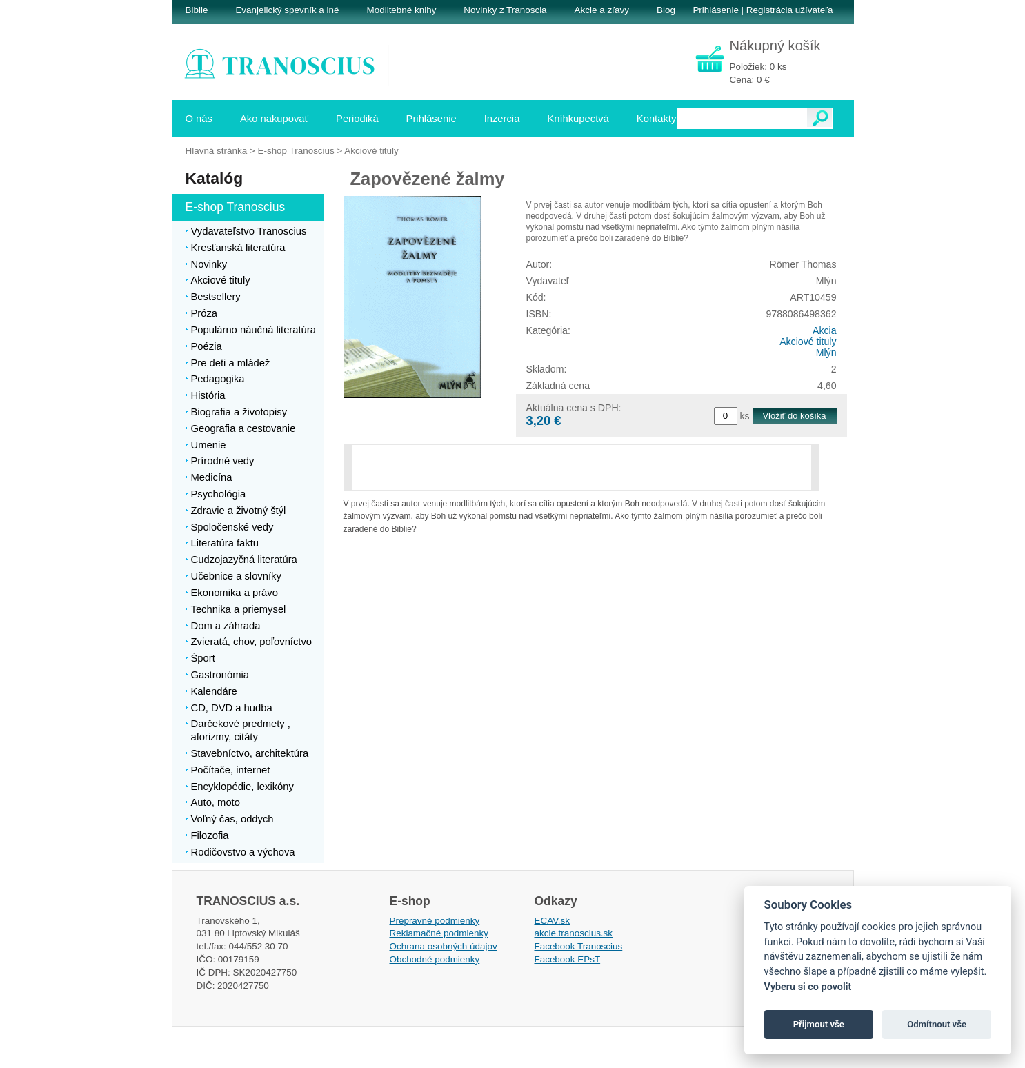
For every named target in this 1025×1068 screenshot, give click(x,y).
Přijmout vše (818, 1024)
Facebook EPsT (568, 959)
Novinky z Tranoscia (505, 10)
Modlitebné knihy (402, 10)
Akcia (825, 330)
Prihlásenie (715, 10)
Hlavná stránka (217, 151)
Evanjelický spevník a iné (287, 10)
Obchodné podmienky (435, 959)
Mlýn (826, 352)
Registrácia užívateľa (789, 10)
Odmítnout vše (936, 1024)
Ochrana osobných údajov (443, 946)
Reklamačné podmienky (439, 933)
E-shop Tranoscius (295, 151)
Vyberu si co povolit (808, 987)
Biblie (197, 10)
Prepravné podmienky (435, 921)
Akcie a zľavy (602, 10)
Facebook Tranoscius (579, 946)
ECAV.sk (552, 921)
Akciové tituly (807, 341)
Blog (666, 10)
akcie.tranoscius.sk (574, 933)
